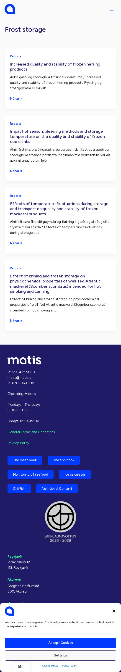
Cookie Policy (50, 665)
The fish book (63, 460)
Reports (15, 56)
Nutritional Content (57, 489)
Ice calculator (74, 474)
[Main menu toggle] (111, 9)
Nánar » (16, 98)
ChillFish (19, 489)
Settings (60, 655)
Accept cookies (60, 643)
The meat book (25, 460)
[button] (114, 611)
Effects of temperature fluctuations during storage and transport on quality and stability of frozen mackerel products (59, 208)
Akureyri (14, 579)
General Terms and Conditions (31, 432)
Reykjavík (15, 557)
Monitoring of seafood (30, 474)
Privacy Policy (68, 665)
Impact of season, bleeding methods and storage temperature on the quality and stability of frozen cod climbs (57, 136)
